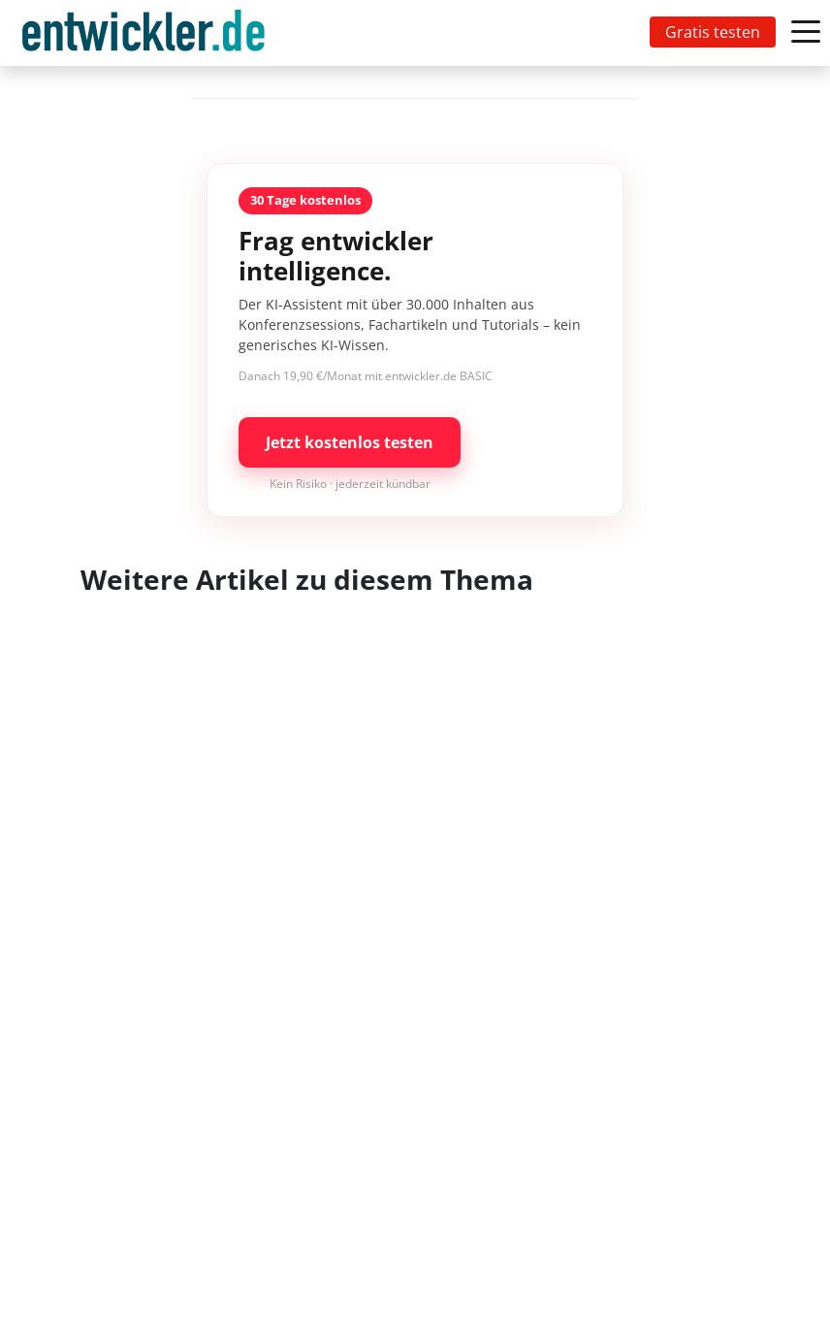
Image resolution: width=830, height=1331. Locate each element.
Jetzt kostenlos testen (349, 442)
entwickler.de (143, 36)
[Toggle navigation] (147, 33)
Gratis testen (712, 32)
